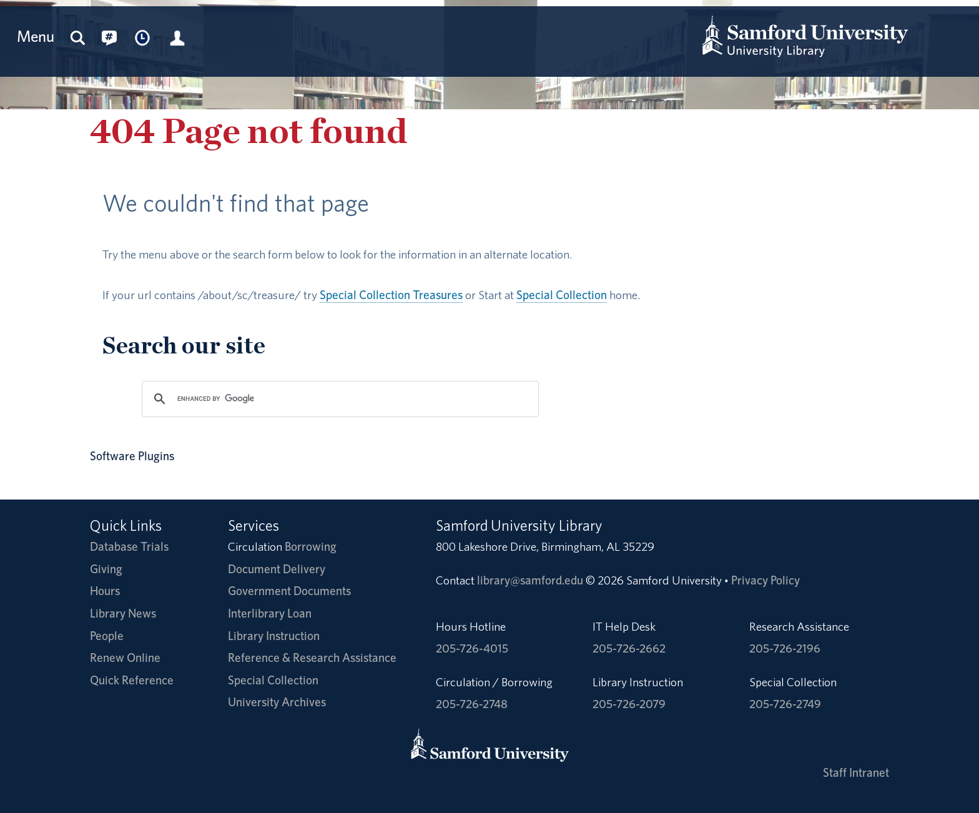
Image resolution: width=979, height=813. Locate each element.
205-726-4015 (472, 648)
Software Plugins (132, 456)
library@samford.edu (530, 580)
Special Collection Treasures (391, 295)
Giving (106, 569)
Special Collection (561, 295)
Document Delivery (276, 569)
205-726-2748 (472, 704)
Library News (123, 613)
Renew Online (125, 658)
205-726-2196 (784, 648)
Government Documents (289, 591)
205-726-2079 (629, 704)
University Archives (277, 702)
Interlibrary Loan (270, 613)
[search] (338, 399)
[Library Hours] (143, 36)
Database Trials (129, 547)
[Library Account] (177, 36)
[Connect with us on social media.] (109, 36)
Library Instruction (274, 636)
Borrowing (311, 547)
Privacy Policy (765, 580)
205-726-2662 (629, 648)
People (107, 636)
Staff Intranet (856, 773)
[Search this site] (78, 36)
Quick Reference (132, 680)
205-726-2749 (785, 704)
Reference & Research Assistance (312, 658)
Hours (105, 591)
